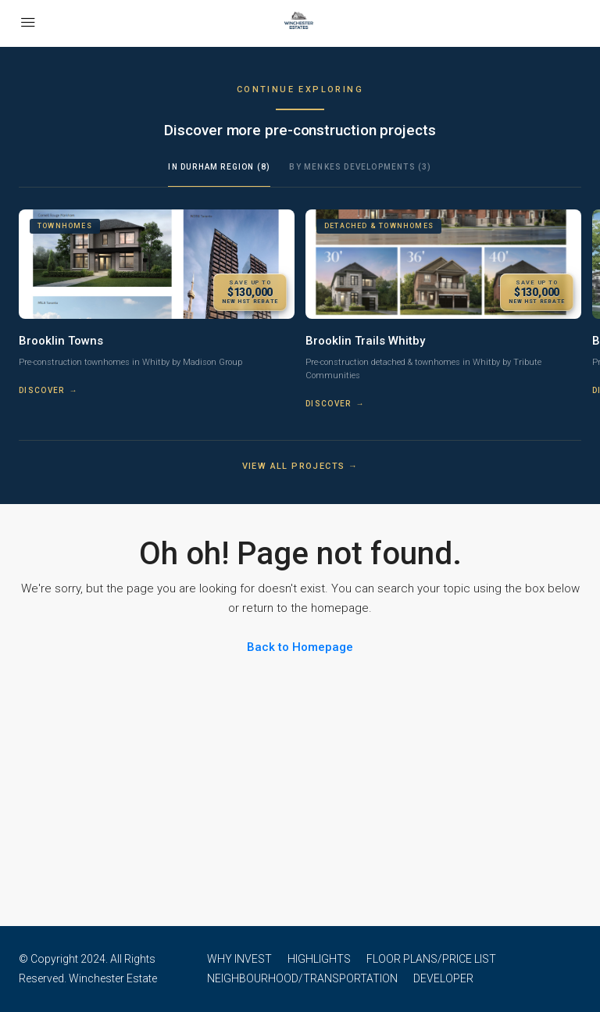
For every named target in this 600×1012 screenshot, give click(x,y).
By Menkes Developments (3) (360, 167)
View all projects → (300, 466)
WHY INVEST (239, 959)
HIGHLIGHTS (319, 959)
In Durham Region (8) (219, 167)
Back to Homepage (300, 647)
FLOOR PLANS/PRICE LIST (431, 959)
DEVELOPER (443, 978)
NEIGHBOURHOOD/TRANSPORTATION (302, 978)
